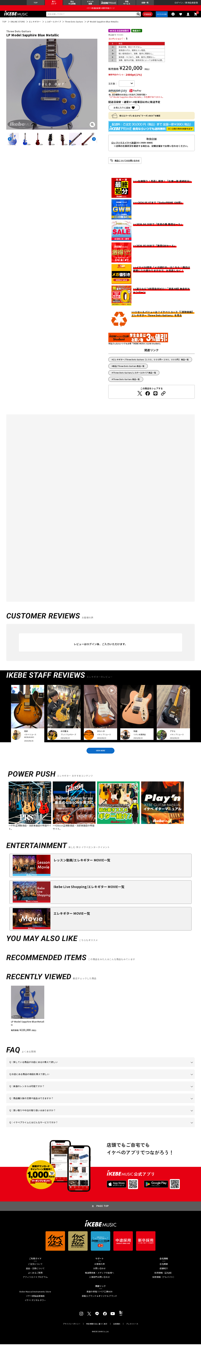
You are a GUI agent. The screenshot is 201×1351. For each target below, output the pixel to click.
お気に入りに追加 (122, 111)
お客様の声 (99, 1271)
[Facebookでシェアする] (147, 397)
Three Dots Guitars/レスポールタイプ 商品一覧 (134, 377)
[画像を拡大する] (92, 128)
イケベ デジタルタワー (35, 1307)
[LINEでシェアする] (155, 397)
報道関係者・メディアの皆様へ (99, 1279)
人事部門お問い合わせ (99, 1284)
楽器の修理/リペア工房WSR (100, 1298)
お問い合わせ (99, 1275)
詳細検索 (142, 17)
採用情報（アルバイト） (163, 1284)
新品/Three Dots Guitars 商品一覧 (128, 370)
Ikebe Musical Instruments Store (35, 1298)
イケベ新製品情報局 (35, 1302)
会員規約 (116, 1330)
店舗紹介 (164, 1275)
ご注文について (35, 1271)
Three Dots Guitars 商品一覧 (126, 383)
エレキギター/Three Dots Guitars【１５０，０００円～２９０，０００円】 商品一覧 (151, 363)
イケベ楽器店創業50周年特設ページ (100, 10)
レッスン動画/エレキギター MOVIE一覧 (82, 867)
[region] (100, 1015)
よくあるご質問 (35, 1279)
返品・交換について (35, 1275)
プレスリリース (132, 1330)
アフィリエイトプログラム (35, 1284)
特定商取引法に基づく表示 (96, 1330)
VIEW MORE (100, 756)
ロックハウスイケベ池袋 (123, 147)
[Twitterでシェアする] (139, 397)
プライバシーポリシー (71, 1330)
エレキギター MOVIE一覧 (72, 920)
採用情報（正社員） (163, 1279)
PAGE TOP (102, 1213)
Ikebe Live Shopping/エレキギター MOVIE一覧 (89, 893)
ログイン (179, 4)
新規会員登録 (191, 4)
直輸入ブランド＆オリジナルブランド (99, 1302)
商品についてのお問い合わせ (127, 164)
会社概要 (164, 1271)
